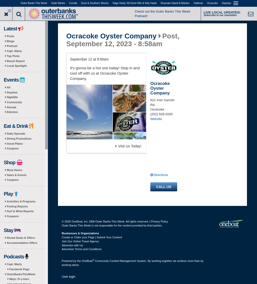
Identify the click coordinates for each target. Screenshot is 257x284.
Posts (10, 36)
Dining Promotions (19, 138)
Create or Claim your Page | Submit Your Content (92, 237)
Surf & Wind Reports (20, 211)
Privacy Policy (159, 221)
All (8, 87)
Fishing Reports (17, 206)
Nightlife (12, 97)
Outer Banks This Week (34, 3)
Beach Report (16, 61)
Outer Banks (58, 3)
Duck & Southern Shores (95, 3)
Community (14, 102)
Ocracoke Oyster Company (111, 36)
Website (156, 119)
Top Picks (13, 56)
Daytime (12, 92)
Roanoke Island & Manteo (175, 3)
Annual (11, 107)
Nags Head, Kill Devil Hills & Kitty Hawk (135, 3)
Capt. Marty (14, 50)
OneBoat (88, 260)
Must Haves (14, 170)
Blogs (11, 41)
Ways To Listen (19, 278)
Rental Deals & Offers (21, 237)
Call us (163, 187)
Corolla (73, 3)
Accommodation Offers (22, 242)
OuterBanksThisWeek (21, 274)
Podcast (12, 45)
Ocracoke (212, 3)
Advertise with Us (72, 245)
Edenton (12, 111)
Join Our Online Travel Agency (80, 241)
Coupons (13, 148)
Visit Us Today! (128, 146)
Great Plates (15, 143)
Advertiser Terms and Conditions (82, 249)
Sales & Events (17, 175)
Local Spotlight (17, 65)
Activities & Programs (21, 201)
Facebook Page (19, 269)
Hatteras (198, 3)
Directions (161, 175)
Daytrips (226, 3)
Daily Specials (16, 133)
